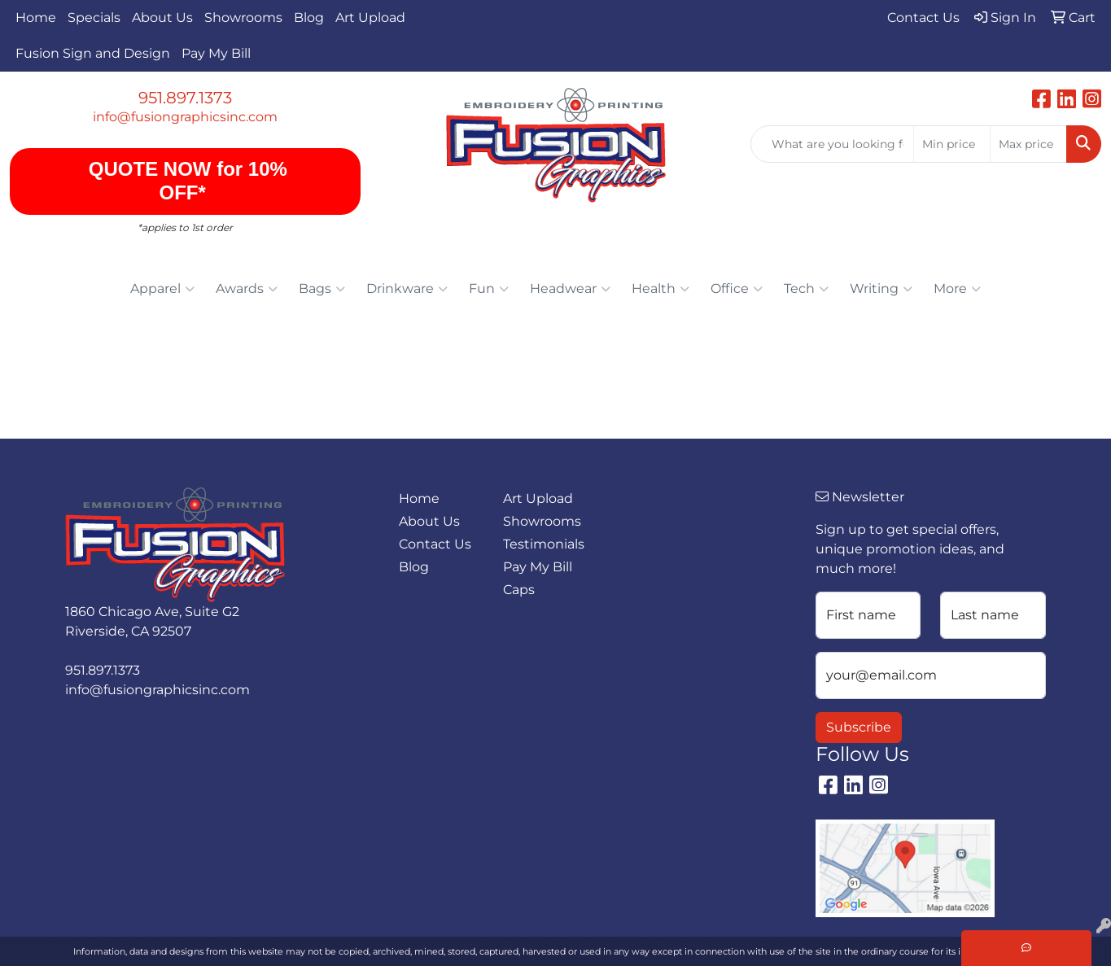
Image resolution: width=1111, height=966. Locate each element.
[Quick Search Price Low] (952, 144)
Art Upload (370, 17)
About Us (162, 17)
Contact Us (435, 544)
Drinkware (407, 289)
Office (737, 289)
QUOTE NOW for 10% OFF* (185, 180)
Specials (94, 17)
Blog (309, 17)
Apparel (162, 289)
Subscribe (858, 727)
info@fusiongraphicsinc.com (185, 117)
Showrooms (243, 17)
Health (660, 289)
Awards (247, 289)
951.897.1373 (185, 97)
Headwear (570, 289)
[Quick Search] (832, 144)
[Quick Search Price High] (1028, 144)
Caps (519, 589)
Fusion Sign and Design (92, 53)
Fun (489, 289)
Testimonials (543, 544)
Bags (322, 289)
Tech (806, 289)
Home (35, 17)
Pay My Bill (216, 53)
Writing (881, 289)
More (957, 289)
